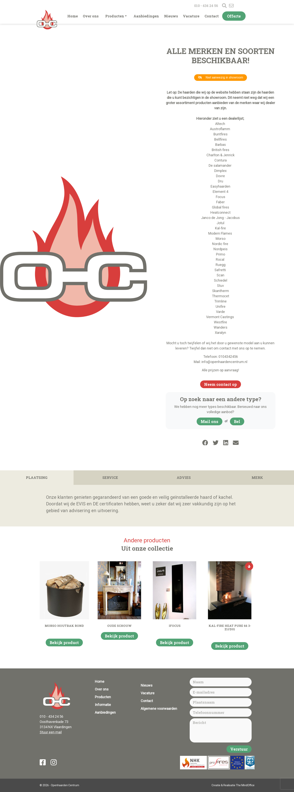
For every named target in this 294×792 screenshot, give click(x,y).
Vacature (191, 16)
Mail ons (209, 421)
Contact (212, 16)
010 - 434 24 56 (206, 5)
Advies (184, 477)
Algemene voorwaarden (159, 709)
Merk (257, 477)
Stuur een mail (51, 732)
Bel (237, 421)
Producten (114, 16)
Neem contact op (220, 384)
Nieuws (171, 16)
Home (72, 16)
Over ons (91, 16)
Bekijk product (64, 642)
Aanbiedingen (146, 16)
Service (110, 477)
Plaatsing (36, 477)
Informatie (103, 705)
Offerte (234, 16)
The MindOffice (245, 785)
